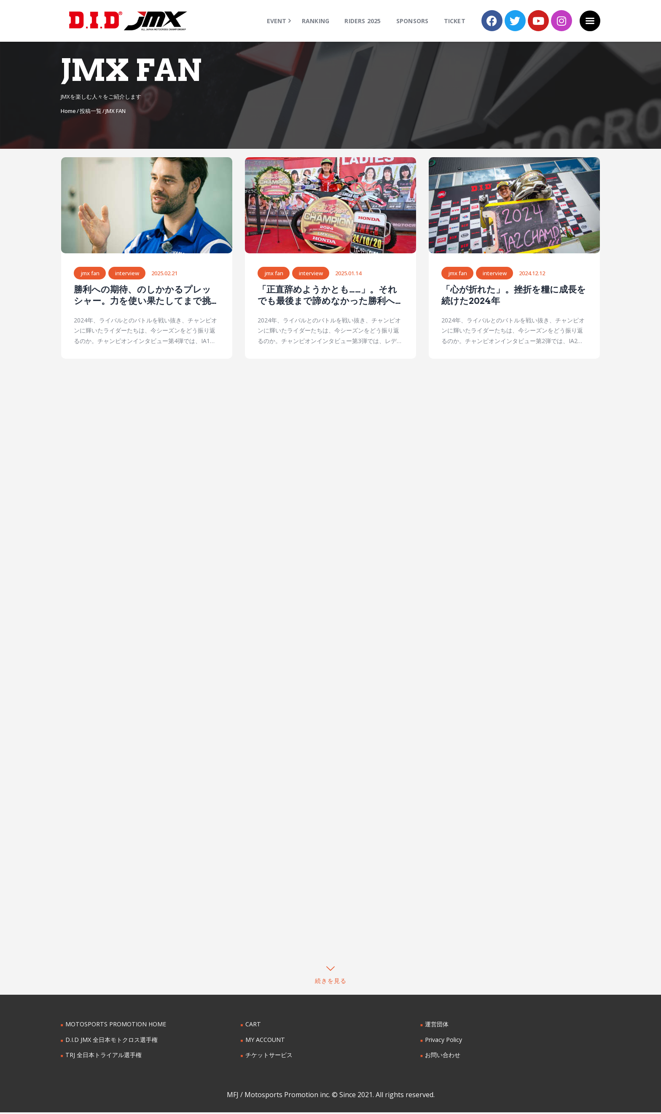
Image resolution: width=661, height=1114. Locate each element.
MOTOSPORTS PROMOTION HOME (115, 1026)
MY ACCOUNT (265, 1041)
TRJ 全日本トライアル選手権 (103, 1056)
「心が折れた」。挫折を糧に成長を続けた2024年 (513, 295)
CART (253, 1026)
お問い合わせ (442, 1056)
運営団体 (437, 1026)
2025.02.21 (165, 273)
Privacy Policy (443, 1041)
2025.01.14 (349, 273)
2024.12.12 (532, 273)
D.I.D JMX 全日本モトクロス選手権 (111, 1041)
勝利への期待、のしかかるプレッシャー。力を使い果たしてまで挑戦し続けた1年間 (146, 296)
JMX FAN (90, 273)
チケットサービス (269, 1056)
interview (128, 273)
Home (68, 111)
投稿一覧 (91, 111)
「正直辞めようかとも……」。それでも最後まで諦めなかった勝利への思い (327, 296)
